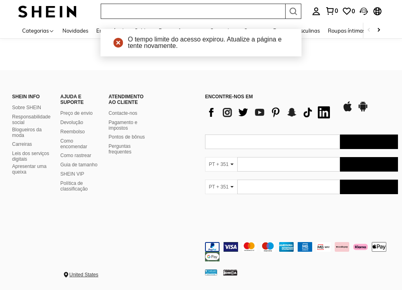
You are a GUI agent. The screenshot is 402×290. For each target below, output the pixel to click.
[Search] (293, 11)
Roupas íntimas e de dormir (361, 30)
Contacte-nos (123, 113)
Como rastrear (75, 155)
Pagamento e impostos (123, 125)
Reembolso (72, 132)
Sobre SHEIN (26, 107)
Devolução (71, 122)
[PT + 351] (221, 164)
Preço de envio (76, 113)
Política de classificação (74, 186)
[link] (348, 11)
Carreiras (22, 144)
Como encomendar (73, 143)
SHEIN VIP (72, 174)
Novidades (75, 30)
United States (83, 275)
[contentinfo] (301, 251)
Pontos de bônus (127, 137)
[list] (269, 112)
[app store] (347, 110)
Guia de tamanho (78, 165)
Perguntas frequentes (120, 149)
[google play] (363, 110)
